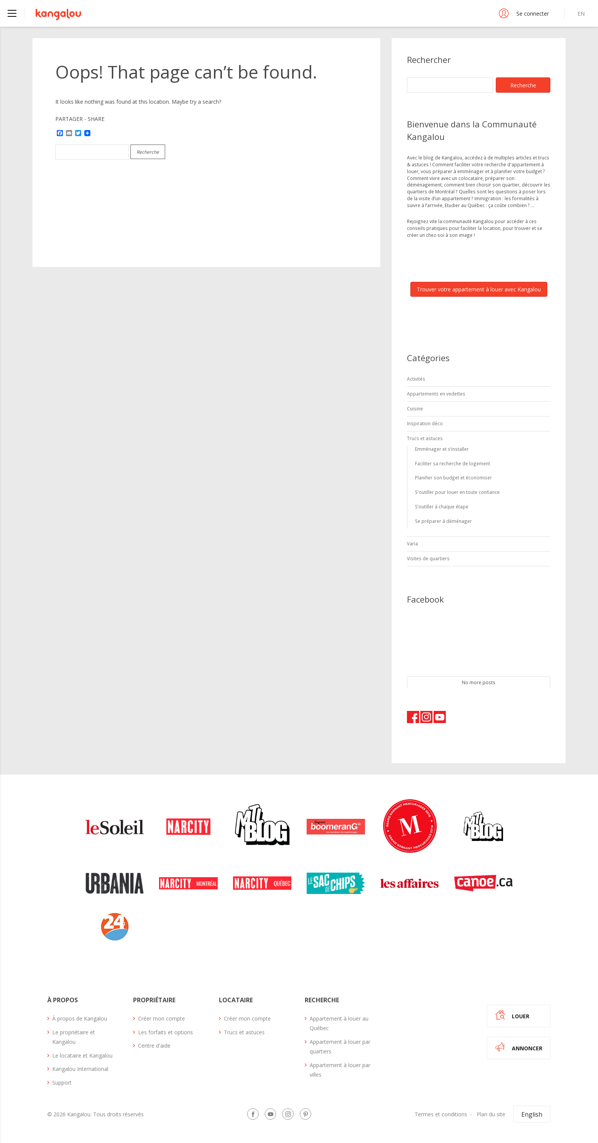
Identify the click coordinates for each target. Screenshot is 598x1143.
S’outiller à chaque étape (441, 506)
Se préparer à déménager (443, 521)
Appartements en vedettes (436, 394)
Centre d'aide (154, 1045)
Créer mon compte (161, 1018)
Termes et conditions (441, 1114)
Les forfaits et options (165, 1032)
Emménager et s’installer (442, 449)
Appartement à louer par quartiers (340, 1046)
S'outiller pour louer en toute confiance (457, 492)
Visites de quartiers (428, 558)
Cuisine (415, 408)
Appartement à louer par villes (340, 1069)
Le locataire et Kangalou (82, 1055)
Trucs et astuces (425, 438)
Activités (416, 379)
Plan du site (491, 1114)
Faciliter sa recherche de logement (452, 463)
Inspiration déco (425, 423)
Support (62, 1082)
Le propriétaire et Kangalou (73, 1037)
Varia (412, 543)
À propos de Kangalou (79, 1018)
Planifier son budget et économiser (453, 477)
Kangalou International (80, 1068)
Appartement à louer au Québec (339, 1023)
